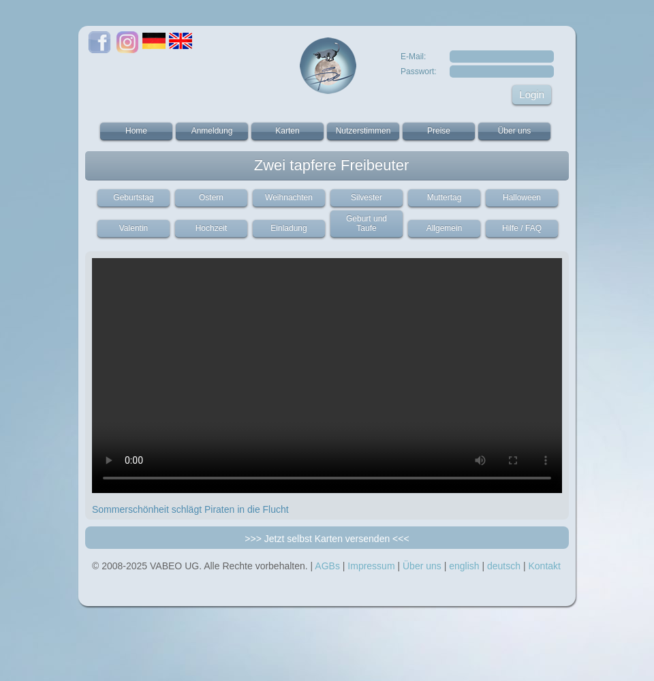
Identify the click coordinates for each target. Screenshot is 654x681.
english (464, 565)
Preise (438, 131)
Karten (287, 131)
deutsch (503, 565)
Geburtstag (133, 197)
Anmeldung (212, 131)
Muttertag (444, 197)
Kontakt (544, 565)
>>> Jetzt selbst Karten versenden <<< (327, 538)
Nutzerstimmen (363, 131)
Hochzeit (212, 228)
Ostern (211, 197)
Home (136, 131)
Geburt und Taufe (366, 223)
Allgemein (444, 228)
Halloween (522, 197)
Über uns (514, 131)
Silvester (366, 197)
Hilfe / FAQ (522, 228)
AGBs (327, 565)
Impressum (370, 565)
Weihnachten (289, 197)
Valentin (133, 228)
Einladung (288, 228)
